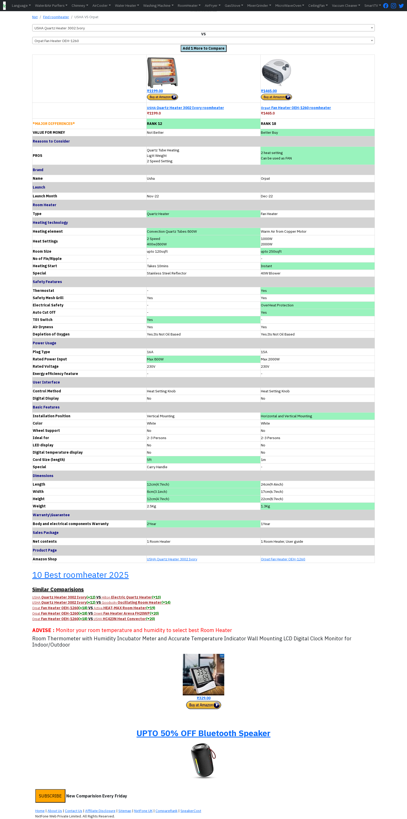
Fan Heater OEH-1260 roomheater (296, 107)
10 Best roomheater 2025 (80, 574)
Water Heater (125, 5)
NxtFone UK (143, 810)
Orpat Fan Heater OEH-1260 (283, 559)
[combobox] (203, 27)
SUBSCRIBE (50, 795)
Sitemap (124, 810)
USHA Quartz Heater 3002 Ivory (172, 559)
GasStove (232, 5)
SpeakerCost (190, 810)
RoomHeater (188, 5)
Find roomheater (56, 17)
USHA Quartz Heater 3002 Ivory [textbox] (60, 28)
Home (40, 810)
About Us (55, 810)
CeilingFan (316, 5)
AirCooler (100, 5)
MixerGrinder (257, 5)
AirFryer (211, 5)
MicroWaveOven (288, 5)
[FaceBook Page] (387, 5)
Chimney (78, 5)
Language (20, 5)
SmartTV (371, 5)
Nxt (35, 17)
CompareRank (166, 810)
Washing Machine (157, 5)
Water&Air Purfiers (50, 5)
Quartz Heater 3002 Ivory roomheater (185, 107)
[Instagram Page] (395, 5)
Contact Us (73, 810)
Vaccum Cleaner (344, 5)
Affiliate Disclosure (100, 810)
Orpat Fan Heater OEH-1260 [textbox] (57, 40)
